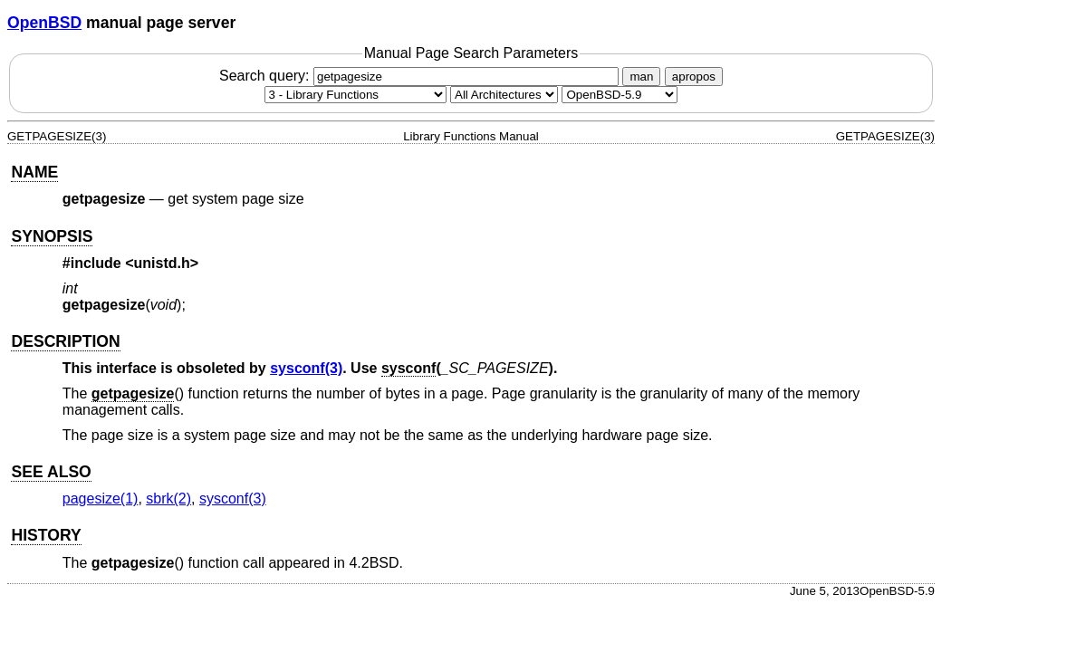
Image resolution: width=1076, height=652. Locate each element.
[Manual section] (355, 94)
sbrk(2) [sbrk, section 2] (168, 498)
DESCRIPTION (65, 341)
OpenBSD (44, 23)
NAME (34, 172)
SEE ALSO (51, 472)
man (641, 76)
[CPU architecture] (504, 94)
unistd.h (162, 263)
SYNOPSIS (51, 236)
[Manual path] (619, 94)
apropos (694, 76)
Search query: (421, 75)
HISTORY (46, 535)
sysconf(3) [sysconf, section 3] (306, 368)
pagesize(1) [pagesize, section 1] (100, 498)
